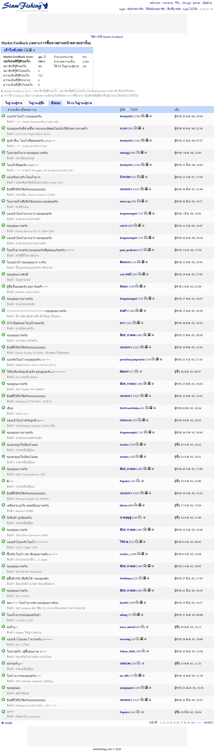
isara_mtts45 (128, 627)
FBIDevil (125, 420)
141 (133, 481)
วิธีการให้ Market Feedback (107, 36)
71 (132, 371)
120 (134, 663)
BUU (123, 323)
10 (133, 639)
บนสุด (6, 723)
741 (141, 213)
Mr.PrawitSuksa (130, 408)
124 (134, 262)
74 (131, 675)
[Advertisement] (107, 23)
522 (130, 323)
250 (135, 274)
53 (134, 177)
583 (131, 128)
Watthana (126, 578)
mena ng (125, 201)
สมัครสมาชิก (135, 9)
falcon (123, 505)
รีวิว (177, 3)
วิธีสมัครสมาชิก (155, 9)
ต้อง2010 (125, 262)
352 (132, 541)
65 (138, 627)
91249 (123, 128)
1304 (132, 310)
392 (134, 201)
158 (132, 444)
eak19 (123, 225)
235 (136, 578)
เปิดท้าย (207, 3)
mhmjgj (125, 152)
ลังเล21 (124, 286)
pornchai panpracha (132, 359)
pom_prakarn (128, 250)
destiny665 (126, 116)
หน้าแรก (155, 3)
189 (132, 602)
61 (142, 408)
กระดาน (168, 3)
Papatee (125, 481)
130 (138, 687)
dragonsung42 (128, 213)
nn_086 (124, 675)
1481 (140, 335)
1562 (137, 116)
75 (130, 614)
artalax (124, 444)
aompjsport (127, 687)
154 (148, 359)
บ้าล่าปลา (125, 177)
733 (40, 75)
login (122, 9)
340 (138, 651)
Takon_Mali (127, 651)
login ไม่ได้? (190, 9)
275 (141, 250)
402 (133, 152)
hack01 (124, 602)
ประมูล (186, 3)
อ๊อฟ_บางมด (127, 335)
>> (200, 722)
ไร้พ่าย (124, 541)
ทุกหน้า (208, 722)
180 (134, 554)
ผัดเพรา (124, 371)
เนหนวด (125, 663)
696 (131, 505)
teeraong (125, 639)
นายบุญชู (126, 517)
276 (135, 420)
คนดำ (123, 310)
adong (123, 614)
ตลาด (196, 3)
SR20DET (126, 189)
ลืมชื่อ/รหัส (174, 9)
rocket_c (125, 554)
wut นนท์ (125, 274)
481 (20, 50)
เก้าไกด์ (10, 50)
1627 (137, 189)
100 (132, 286)
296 (131, 225)
